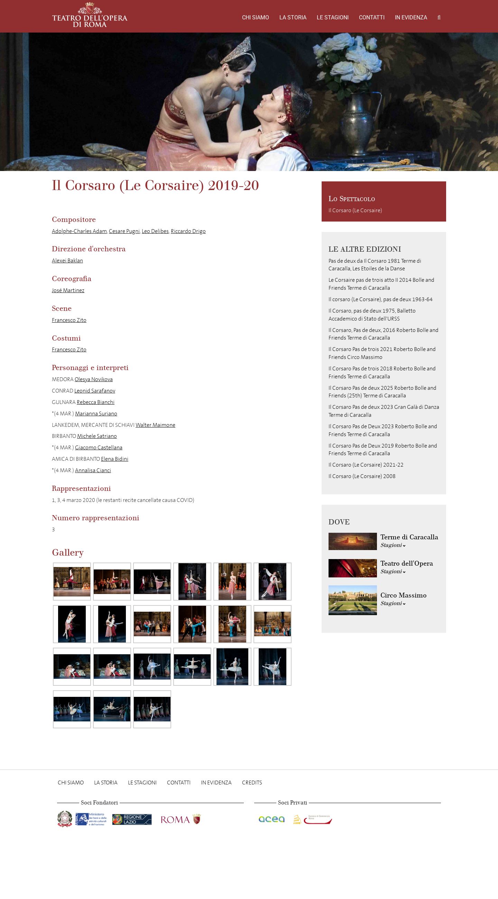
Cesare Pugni (124, 231)
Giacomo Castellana (98, 447)
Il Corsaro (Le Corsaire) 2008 (362, 476)
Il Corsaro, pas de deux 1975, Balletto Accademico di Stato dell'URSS (372, 314)
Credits (252, 782)
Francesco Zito (69, 320)
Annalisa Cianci (93, 470)
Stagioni (393, 545)
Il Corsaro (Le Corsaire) (355, 210)
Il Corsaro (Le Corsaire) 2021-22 (366, 464)
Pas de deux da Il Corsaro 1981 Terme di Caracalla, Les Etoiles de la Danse (375, 264)
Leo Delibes (155, 231)
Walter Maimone (155, 425)
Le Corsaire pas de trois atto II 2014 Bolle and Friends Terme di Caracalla (381, 283)
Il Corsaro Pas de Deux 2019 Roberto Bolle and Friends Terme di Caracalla (383, 449)
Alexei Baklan (67, 260)
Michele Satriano (97, 436)
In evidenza (411, 17)
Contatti (372, 17)
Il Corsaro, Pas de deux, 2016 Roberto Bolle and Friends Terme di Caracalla (384, 334)
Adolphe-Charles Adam (79, 231)
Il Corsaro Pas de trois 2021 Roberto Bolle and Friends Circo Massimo (382, 353)
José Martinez (68, 290)
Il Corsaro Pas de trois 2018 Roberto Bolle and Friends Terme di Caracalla (382, 372)
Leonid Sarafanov (94, 390)
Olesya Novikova (94, 379)
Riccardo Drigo (188, 231)
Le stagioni (333, 17)
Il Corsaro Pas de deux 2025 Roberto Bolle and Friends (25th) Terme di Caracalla (382, 391)
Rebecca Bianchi (95, 402)
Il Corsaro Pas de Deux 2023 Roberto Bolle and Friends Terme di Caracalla (383, 430)
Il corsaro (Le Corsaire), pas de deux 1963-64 (381, 299)
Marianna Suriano (96, 413)
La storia (292, 17)
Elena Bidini (114, 458)
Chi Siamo (255, 17)
